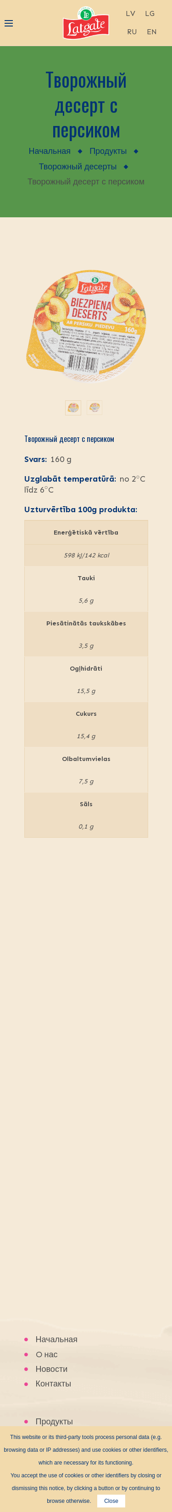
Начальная (50, 151)
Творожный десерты (78, 167)
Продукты (108, 151)
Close (111, 1501)
